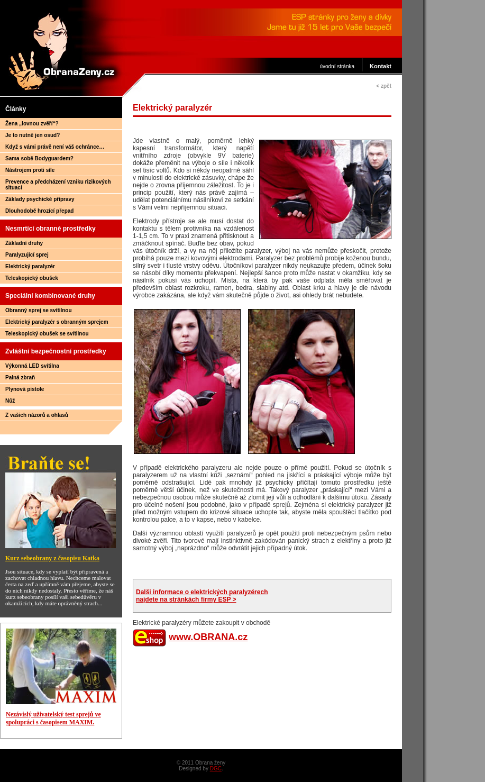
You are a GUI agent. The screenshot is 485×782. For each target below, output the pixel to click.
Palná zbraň (20, 377)
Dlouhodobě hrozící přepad (39, 211)
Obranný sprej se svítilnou (38, 310)
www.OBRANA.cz (208, 637)
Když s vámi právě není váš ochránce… (54, 147)
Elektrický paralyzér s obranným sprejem (56, 322)
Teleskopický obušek (31, 278)
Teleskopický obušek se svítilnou (47, 334)
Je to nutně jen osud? (32, 135)
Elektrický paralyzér (30, 266)
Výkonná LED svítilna (32, 366)
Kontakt (380, 66)
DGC (216, 768)
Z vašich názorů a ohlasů (36, 415)
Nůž (10, 401)
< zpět (383, 86)
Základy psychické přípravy (40, 199)
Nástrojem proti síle (29, 170)
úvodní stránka (336, 66)
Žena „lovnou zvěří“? (32, 123)
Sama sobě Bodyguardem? (39, 158)
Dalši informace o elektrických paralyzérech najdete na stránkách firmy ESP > (202, 595)
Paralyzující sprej (27, 255)
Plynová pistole (24, 389)
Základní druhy (24, 243)
